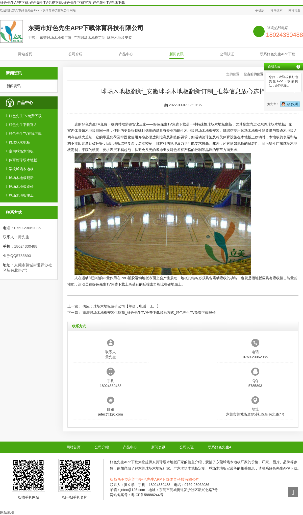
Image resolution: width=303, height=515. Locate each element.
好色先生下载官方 (23, 125)
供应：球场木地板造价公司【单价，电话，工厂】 (121, 306)
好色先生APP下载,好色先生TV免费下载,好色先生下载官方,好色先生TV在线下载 (62, 3)
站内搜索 (276, 10)
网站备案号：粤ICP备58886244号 (136, 495)
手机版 (259, 10)
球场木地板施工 (21, 195)
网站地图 (294, 10)
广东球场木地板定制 (189, 468)
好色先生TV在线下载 (25, 134)
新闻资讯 (176, 54)
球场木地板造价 (21, 187)
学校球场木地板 (21, 169)
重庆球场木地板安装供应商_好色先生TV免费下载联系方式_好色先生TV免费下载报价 (149, 313)
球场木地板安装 (207, 130)
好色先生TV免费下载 (25, 116)
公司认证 (227, 54)
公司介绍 (75, 54)
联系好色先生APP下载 (277, 54)
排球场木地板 (19, 142)
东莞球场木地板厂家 (276, 124)
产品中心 (126, 54)
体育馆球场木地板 (23, 160)
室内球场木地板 (21, 151)
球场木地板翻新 (21, 178)
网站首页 (25, 54)
